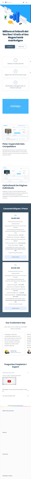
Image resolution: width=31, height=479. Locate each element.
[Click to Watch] (15, 106)
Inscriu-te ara (15, 257)
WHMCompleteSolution (18, 405)
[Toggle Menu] (3, 2)
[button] (15, 373)
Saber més (21, 46)
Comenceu (10, 46)
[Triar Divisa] (27, 2)
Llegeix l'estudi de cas (15, 352)
